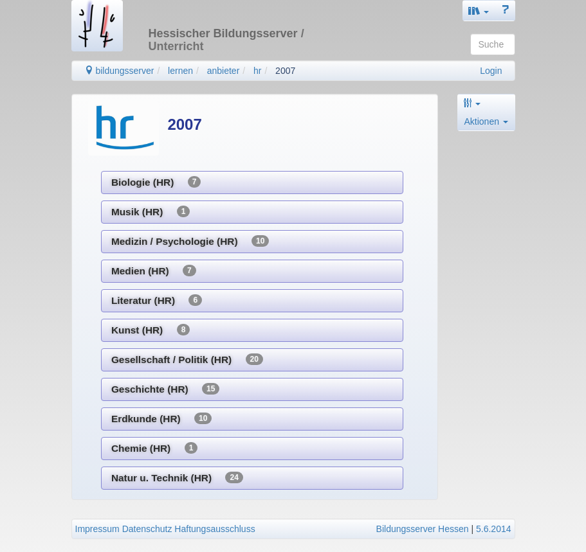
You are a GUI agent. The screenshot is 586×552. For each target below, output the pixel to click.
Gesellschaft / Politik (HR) (187, 359)
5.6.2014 (493, 529)
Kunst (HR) (150, 329)
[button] (478, 11)
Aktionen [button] (486, 121)
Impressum (97, 529)
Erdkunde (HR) (161, 418)
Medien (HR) (153, 270)
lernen (180, 71)
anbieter (223, 71)
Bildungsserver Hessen (422, 529)
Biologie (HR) (156, 182)
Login (491, 71)
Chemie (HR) (154, 448)
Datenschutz (147, 529)
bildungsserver (119, 71)
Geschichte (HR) (165, 389)
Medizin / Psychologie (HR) (190, 241)
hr (257, 71)
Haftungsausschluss (214, 529)
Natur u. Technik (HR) (177, 477)
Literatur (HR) (156, 300)
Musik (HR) (150, 211)
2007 (285, 71)
